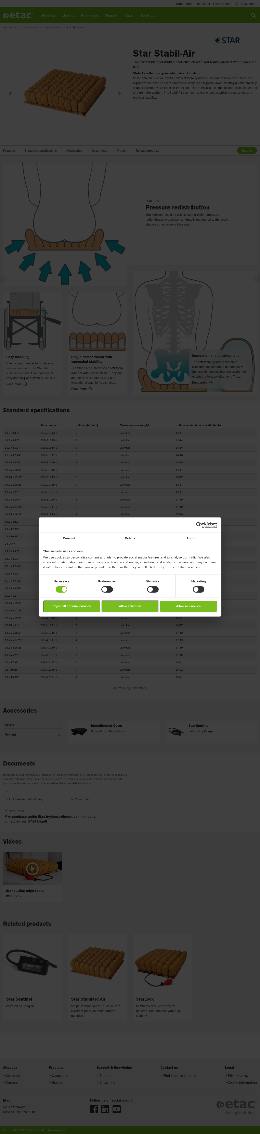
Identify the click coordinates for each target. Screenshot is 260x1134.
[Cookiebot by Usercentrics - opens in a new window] (199, 525)
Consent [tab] (69, 538)
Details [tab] (130, 538)
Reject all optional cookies (71, 606)
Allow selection (130, 606)
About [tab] (190, 538)
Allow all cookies (188, 606)
